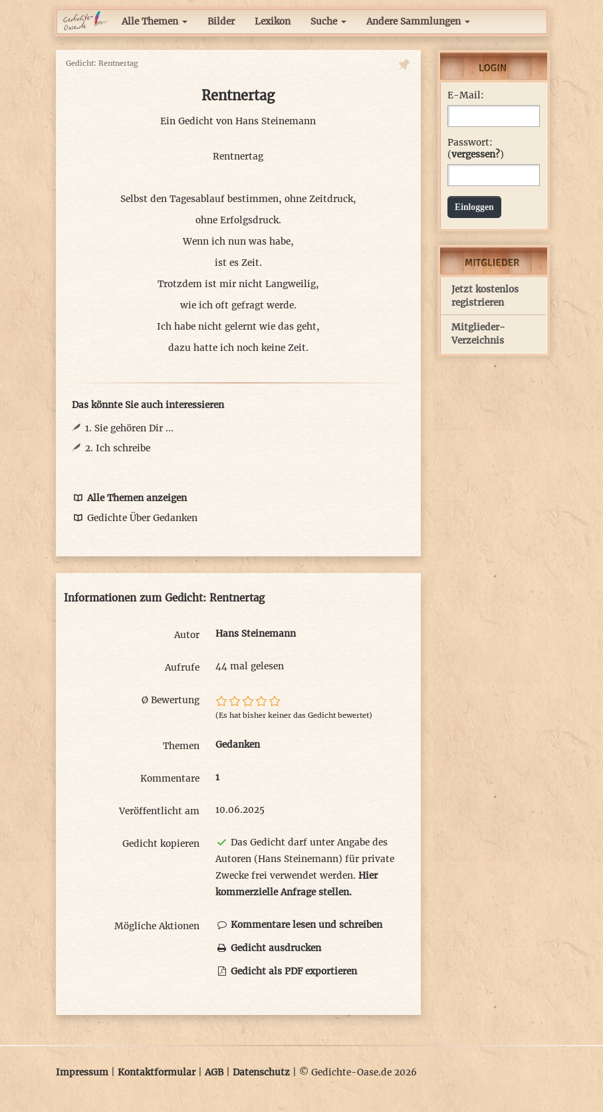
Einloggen (474, 207)
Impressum (82, 1072)
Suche (328, 21)
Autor (186, 635)
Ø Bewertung (170, 700)
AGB (214, 1072)
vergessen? (475, 154)
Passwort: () (475, 148)
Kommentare (169, 778)
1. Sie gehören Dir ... (129, 428)
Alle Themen (154, 21)
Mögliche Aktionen (156, 926)
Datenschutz (261, 1072)
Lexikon (273, 21)
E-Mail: (465, 95)
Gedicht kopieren (160, 843)
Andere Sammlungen (418, 21)
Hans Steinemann (275, 121)
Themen (181, 746)
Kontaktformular (156, 1072)
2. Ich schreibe (117, 448)
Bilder (221, 21)
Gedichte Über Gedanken (134, 518)
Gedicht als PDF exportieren (286, 971)
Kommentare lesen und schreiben (298, 925)
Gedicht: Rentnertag (102, 63)
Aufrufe (182, 667)
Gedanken (237, 744)
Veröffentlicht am (159, 811)
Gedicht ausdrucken (268, 948)
